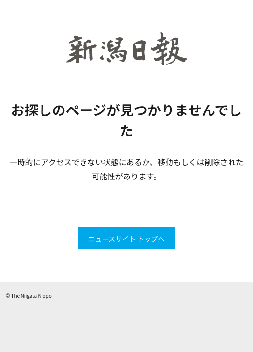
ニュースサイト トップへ (126, 238)
